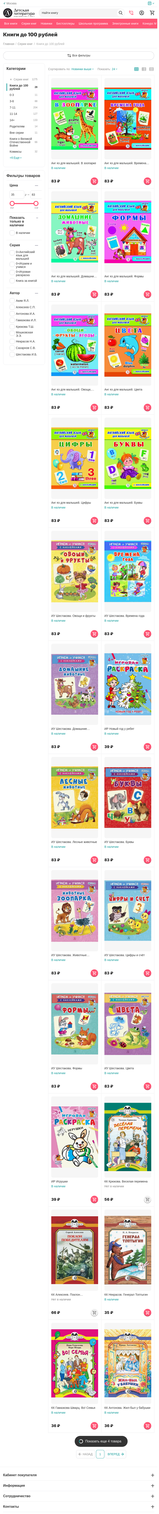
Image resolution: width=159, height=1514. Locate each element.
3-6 (24, 101)
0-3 (24, 95)
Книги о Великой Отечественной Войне (24, 142)
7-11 (24, 107)
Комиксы (24, 151)
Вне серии (24, 133)
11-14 (24, 114)
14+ (24, 120)
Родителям (24, 126)
